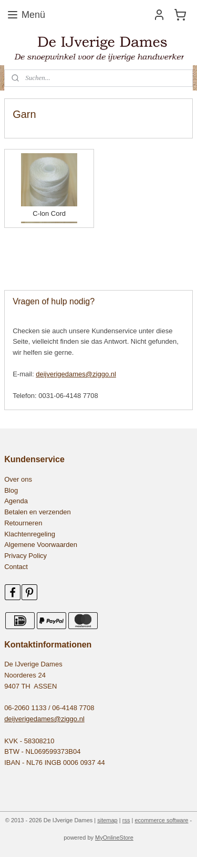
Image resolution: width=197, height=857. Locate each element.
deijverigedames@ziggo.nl (76, 374)
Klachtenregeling (29, 534)
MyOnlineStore (114, 837)
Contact (16, 567)
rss (126, 820)
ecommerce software (161, 820)
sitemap (107, 820)
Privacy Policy (25, 556)
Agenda (16, 501)
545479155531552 (37, 258)
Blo (9, 490)
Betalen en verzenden (37, 512)
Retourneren (23, 523)
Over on (16, 479)
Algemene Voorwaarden (40, 545)
